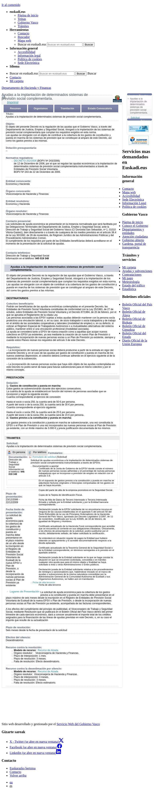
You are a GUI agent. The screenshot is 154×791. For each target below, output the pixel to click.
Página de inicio (28, 15)
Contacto (23, 33)
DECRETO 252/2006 (25, 160)
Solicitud (135, 117)
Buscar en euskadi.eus (32, 44)
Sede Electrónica (28, 62)
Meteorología (131, 281)
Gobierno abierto (133, 240)
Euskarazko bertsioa (22, 768)
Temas (22, 19)
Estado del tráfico (133, 285)
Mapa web (24, 40)
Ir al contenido (11, 5)
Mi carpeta (16, 81)
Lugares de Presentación (25, 591)
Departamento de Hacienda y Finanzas (26, 87)
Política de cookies (30, 59)
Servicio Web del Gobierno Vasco (78, 724)
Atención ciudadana (135, 236)
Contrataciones (132, 274)
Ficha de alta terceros (44, 582)
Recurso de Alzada (47, 650)
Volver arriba (18, 775)
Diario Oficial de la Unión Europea (134, 342)
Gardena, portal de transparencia (134, 245)
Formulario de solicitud (45, 457)
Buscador (24, 37)
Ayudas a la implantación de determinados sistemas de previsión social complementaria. (56, 268)
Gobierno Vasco (28, 22)
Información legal (29, 55)
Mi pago (127, 278)
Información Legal (134, 203)
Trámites (23, 26)
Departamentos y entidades (133, 231)
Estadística (129, 289)
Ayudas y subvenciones (137, 271)
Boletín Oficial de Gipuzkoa (133, 327)
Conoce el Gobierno (135, 225)
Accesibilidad (26, 52)
